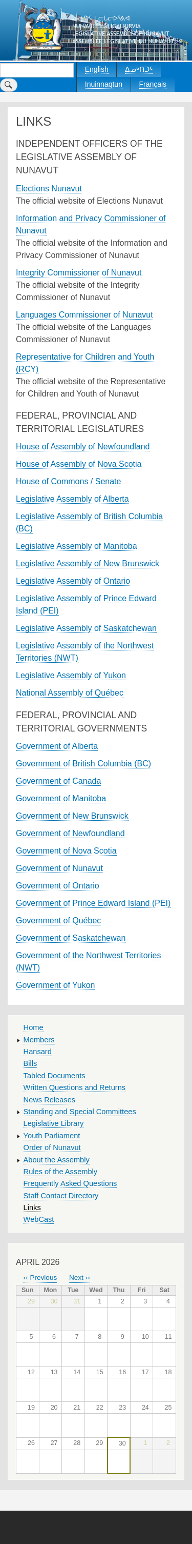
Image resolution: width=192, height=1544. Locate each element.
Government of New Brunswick (72, 815)
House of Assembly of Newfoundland (83, 446)
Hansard (38, 1051)
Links (32, 1207)
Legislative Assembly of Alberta (72, 498)
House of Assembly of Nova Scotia (78, 464)
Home (34, 1027)
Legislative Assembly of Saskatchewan (86, 628)
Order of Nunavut (52, 1147)
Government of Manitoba (61, 798)
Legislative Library (54, 1123)
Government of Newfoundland (70, 833)
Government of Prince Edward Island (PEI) (93, 903)
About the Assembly (57, 1160)
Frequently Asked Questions (70, 1183)
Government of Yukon (55, 985)
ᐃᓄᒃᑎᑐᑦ (139, 69)
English (97, 69)
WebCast (39, 1219)
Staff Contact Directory (61, 1196)
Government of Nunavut (59, 868)
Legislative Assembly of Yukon (71, 675)
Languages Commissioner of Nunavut (84, 314)
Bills (30, 1063)
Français (152, 84)
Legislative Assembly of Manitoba (76, 546)
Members (39, 1040)
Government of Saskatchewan (70, 938)
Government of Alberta (57, 746)
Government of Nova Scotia (66, 850)
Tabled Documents (55, 1076)
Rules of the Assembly (61, 1171)
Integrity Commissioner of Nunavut (78, 272)
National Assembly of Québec (69, 692)
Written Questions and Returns (75, 1087)
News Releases (50, 1100)
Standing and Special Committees (80, 1111)
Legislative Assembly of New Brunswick (87, 563)
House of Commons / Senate (68, 481)
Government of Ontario (57, 885)
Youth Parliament (52, 1136)
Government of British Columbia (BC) (83, 763)
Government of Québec (58, 920)
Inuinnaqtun (103, 84)
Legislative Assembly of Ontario (73, 581)
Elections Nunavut (49, 188)
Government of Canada (58, 781)
